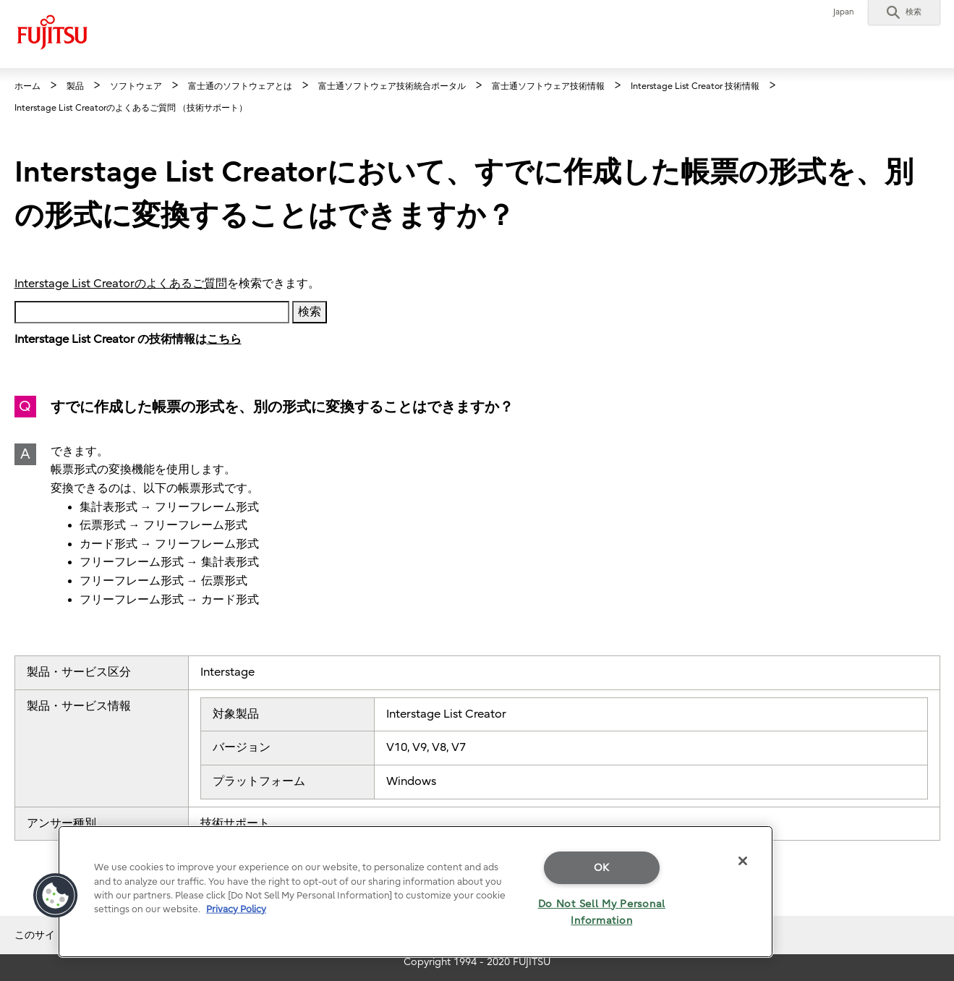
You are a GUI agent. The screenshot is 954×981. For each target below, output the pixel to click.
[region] (415, 891)
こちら (224, 339)
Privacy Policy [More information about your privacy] (236, 909)
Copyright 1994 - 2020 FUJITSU (477, 962)
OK (602, 868)
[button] (904, 12)
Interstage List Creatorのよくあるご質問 (120, 283)
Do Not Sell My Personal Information (602, 912)
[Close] (743, 861)
